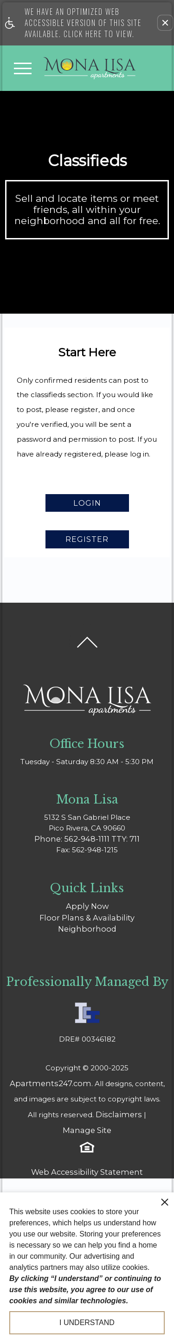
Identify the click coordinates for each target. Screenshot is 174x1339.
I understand (87, 1322)
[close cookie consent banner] (165, 1202)
